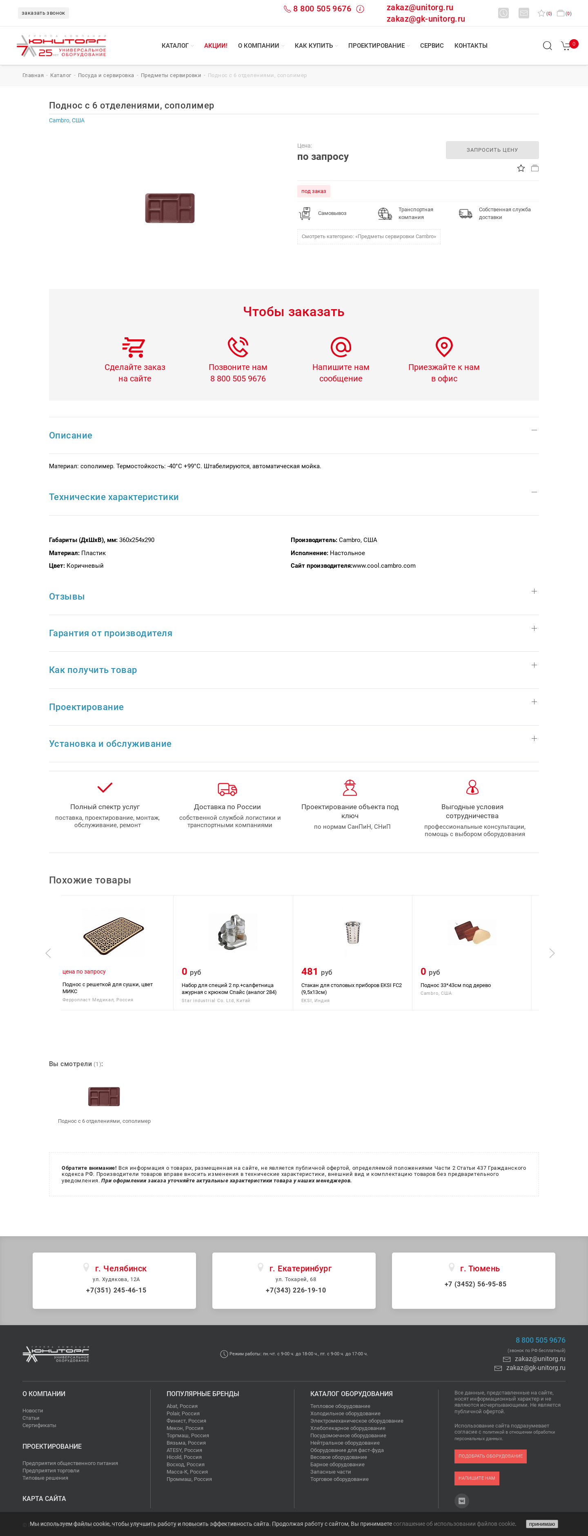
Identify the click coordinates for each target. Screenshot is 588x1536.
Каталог (175, 45)
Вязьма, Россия (186, 1443)
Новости (32, 1411)
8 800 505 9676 (322, 8)
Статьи (31, 1418)
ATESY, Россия (184, 1450)
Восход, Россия (186, 1464)
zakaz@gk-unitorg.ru (426, 19)
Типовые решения (45, 1478)
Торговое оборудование (339, 1479)
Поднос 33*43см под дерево (463, 985)
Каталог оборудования (351, 1394)
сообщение (341, 378)
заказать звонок (43, 13)
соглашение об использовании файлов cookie (454, 1524)
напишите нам (477, 1478)
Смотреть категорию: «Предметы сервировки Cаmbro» (369, 236)
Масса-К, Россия (187, 1472)
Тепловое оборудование (340, 1406)
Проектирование (376, 45)
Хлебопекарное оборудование (347, 1428)
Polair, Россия (183, 1413)
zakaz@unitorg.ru (420, 7)
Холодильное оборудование (345, 1413)
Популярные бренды (203, 1394)
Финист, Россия (186, 1421)
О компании (258, 45)
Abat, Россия (182, 1406)
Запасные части (330, 1472)
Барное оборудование (337, 1464)
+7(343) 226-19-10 (296, 1290)
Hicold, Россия (184, 1457)
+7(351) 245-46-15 (116, 1290)
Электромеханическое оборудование (356, 1421)
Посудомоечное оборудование (348, 1435)
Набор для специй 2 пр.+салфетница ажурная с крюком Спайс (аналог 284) (236, 988)
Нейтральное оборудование (345, 1443)
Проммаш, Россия (189, 1479)
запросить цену (492, 150)
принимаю (542, 1524)
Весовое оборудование (338, 1457)
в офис (444, 378)
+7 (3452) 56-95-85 (476, 1284)
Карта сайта (44, 1499)
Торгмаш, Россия (188, 1435)
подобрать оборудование (491, 1456)
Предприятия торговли (51, 1470)
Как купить (314, 45)
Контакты (471, 45)
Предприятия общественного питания (70, 1463)
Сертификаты (39, 1425)
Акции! (215, 45)
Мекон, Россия (185, 1428)
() (544, 13)
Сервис (432, 45)
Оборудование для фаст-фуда (347, 1450)
